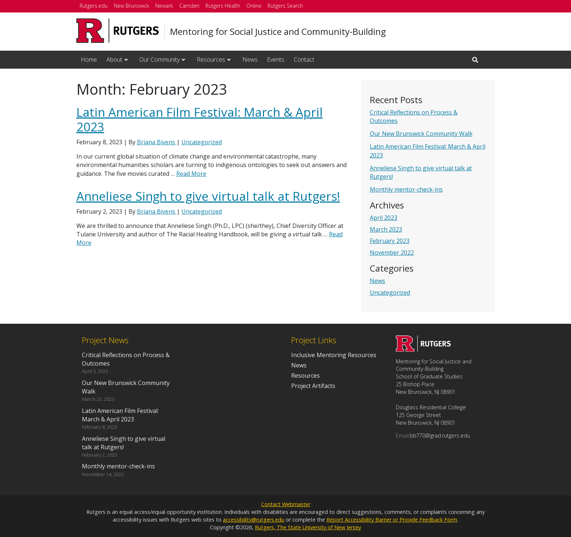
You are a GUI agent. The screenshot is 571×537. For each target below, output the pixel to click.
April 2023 (383, 218)
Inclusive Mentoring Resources (333, 355)
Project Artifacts (313, 386)
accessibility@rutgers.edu (253, 519)
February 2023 (389, 241)
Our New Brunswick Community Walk (421, 134)
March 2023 (386, 229)
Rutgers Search (285, 5)
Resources (211, 59)
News (250, 59)
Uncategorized (390, 293)
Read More (191, 174)
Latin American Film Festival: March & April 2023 (199, 119)
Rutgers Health (223, 5)
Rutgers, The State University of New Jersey (308, 527)
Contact (304, 59)
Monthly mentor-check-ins (406, 189)
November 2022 (392, 252)
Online (253, 5)
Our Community (159, 59)
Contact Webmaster (285, 504)
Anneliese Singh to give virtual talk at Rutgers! (208, 196)
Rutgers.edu (94, 5)
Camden (189, 5)
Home (89, 59)
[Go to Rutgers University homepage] (117, 30)
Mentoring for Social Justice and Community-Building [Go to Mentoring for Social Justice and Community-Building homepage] (278, 31)
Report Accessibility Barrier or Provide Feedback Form (391, 519)
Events (275, 59)
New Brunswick (131, 5)
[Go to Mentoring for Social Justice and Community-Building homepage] (423, 349)
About (114, 59)
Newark (164, 5)
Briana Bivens (157, 142)
